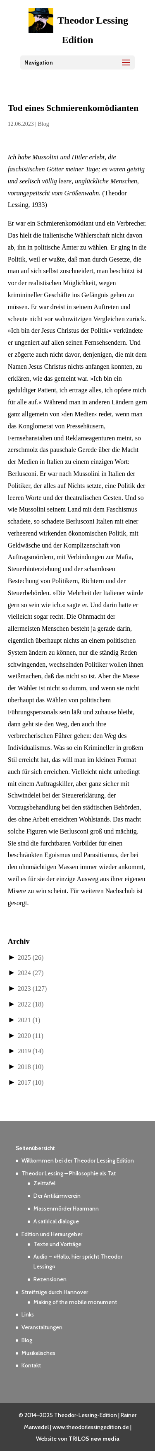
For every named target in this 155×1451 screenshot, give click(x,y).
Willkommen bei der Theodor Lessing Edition (77, 1160)
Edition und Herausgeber (51, 1234)
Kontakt (31, 1365)
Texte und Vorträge (57, 1244)
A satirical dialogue (56, 1221)
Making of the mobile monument (75, 1302)
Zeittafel (44, 1183)
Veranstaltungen (41, 1327)
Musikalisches (38, 1353)
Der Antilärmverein (57, 1195)
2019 (31, 1051)
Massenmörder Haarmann (66, 1208)
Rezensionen (50, 1279)
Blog (43, 124)
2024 (31, 972)
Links (27, 1314)
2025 (31, 957)
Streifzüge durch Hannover (54, 1292)
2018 (31, 1066)
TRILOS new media (94, 1438)
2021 (29, 1019)
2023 (32, 988)
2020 (30, 1035)
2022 (31, 1004)
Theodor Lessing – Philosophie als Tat (68, 1173)
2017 (31, 1082)
